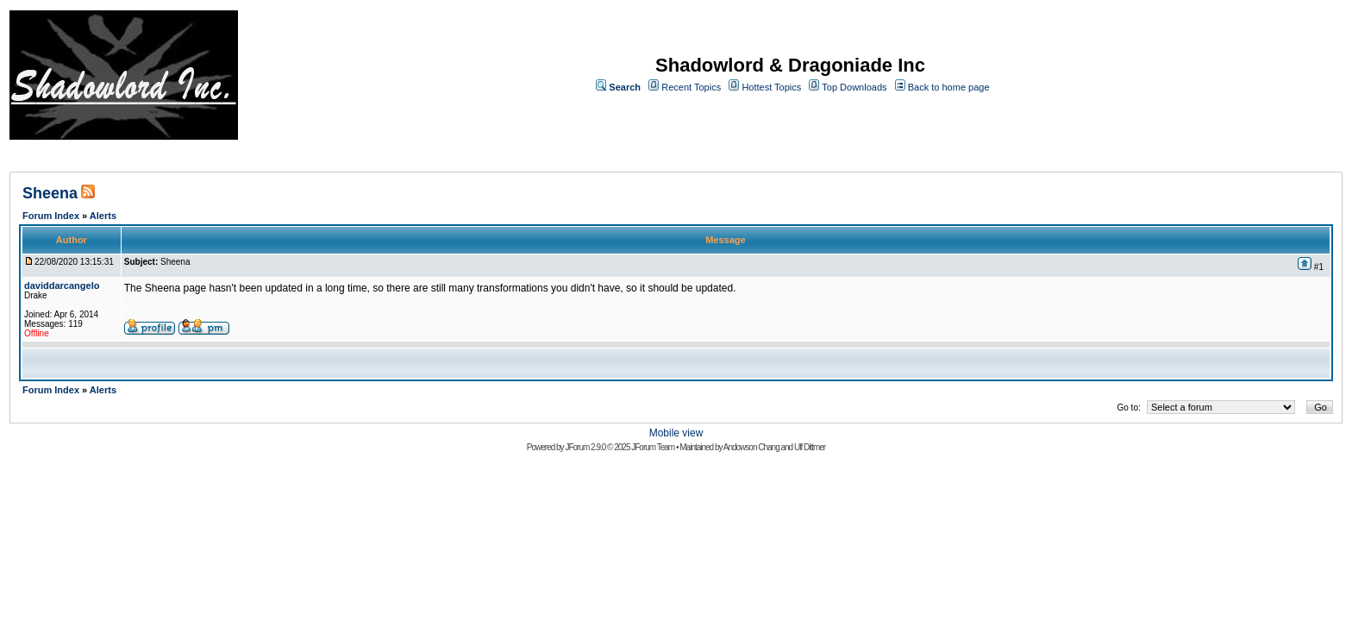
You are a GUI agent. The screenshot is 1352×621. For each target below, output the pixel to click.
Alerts (103, 215)
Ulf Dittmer (809, 447)
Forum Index (50, 215)
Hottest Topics (771, 87)
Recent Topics (691, 87)
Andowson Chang (751, 447)
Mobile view (676, 433)
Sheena (50, 193)
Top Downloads (854, 87)
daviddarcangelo (61, 285)
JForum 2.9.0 (585, 447)
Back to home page (949, 87)
